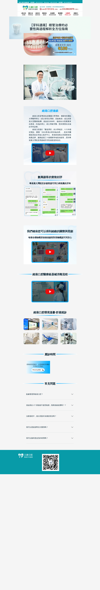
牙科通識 (57, 58)
